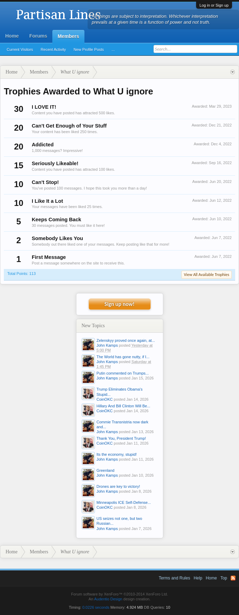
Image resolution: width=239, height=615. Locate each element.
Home (12, 36)
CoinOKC (105, 399)
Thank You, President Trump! (121, 438)
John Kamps (107, 345)
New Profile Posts (89, 49)
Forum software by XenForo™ (119, 594)
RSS (233, 578)
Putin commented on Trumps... (123, 373)
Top (224, 578)
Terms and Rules (174, 578)
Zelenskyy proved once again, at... (126, 340)
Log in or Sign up (214, 5)
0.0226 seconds (96, 607)
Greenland (105, 470)
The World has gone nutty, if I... (123, 357)
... (113, 49)
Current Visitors (20, 49)
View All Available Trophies (206, 274)
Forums (38, 36)
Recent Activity (53, 49)
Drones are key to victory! (118, 486)
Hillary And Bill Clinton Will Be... (123, 406)
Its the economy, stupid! (117, 454)
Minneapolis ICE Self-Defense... (124, 502)
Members (68, 36)
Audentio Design (108, 599)
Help (198, 578)
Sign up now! (119, 304)
